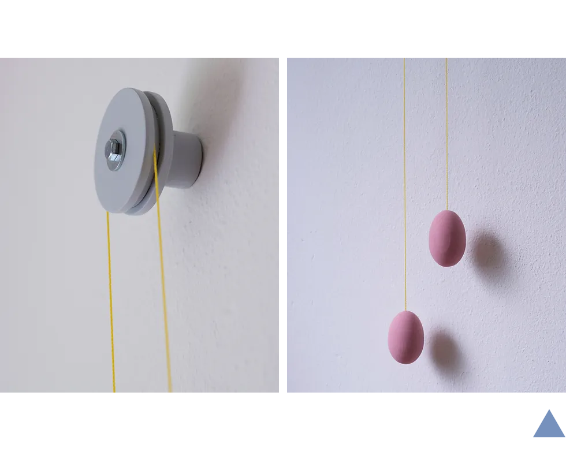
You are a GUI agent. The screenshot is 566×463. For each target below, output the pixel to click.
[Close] (549, 423)
